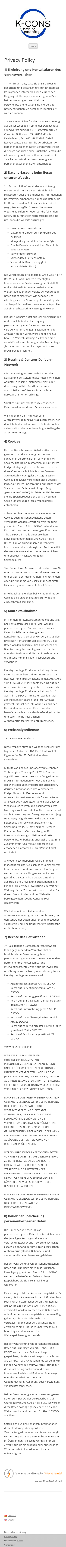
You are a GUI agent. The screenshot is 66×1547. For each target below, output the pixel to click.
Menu (33, 46)
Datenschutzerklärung (15, 1532)
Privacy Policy (10, 1536)
